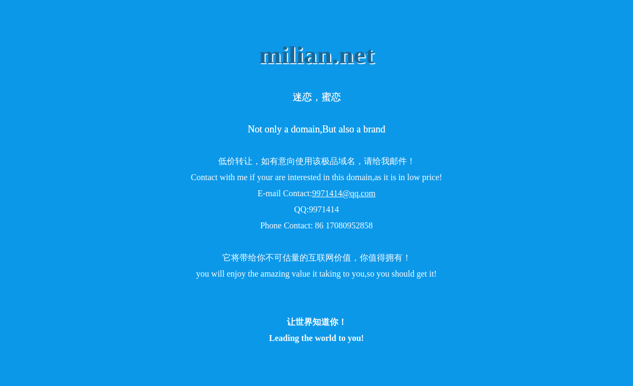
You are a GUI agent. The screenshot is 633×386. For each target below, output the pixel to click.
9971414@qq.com (343, 193)
